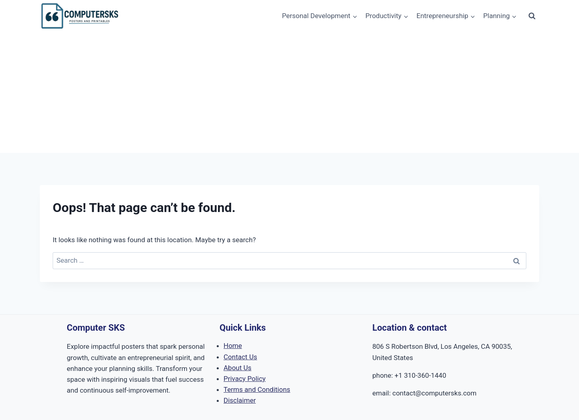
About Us (237, 368)
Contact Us (240, 357)
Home (233, 346)
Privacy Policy (245, 379)
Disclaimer (240, 400)
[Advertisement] (289, 92)
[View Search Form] (532, 16)
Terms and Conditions (257, 389)
